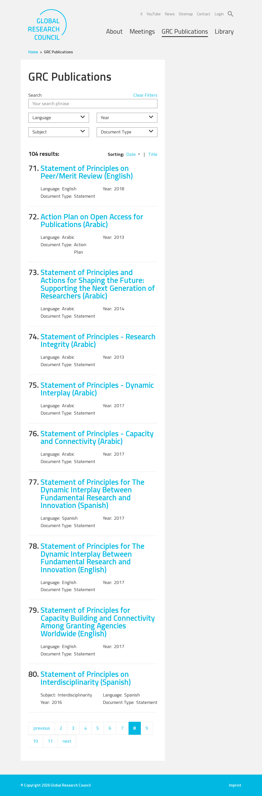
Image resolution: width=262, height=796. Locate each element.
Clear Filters (145, 95)
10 (35, 741)
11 (50, 741)
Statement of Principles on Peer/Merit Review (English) (87, 172)
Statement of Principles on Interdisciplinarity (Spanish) (86, 678)
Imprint (235, 785)
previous (41, 728)
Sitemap (186, 14)
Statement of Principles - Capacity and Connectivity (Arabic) (97, 437)
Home (33, 52)
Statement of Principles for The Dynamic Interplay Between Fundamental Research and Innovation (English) (92, 557)
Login (219, 14)
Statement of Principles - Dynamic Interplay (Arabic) (97, 389)
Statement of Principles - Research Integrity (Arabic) (98, 340)
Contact (203, 14)
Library (224, 31)
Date (131, 154)
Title (152, 154)
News (170, 14)
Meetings (142, 31)
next (67, 741)
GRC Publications (185, 31)
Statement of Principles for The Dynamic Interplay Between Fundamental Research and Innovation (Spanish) (92, 493)
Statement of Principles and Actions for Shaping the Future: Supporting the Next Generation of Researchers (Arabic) (98, 284)
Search (35, 95)
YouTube (153, 14)
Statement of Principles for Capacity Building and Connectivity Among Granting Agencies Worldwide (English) (98, 621)
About (114, 31)
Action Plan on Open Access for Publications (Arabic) (92, 220)
